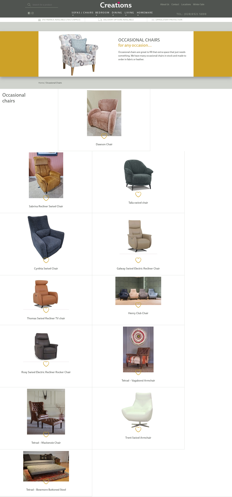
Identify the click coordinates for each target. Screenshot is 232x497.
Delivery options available (118, 19)
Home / (41, 82)
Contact (175, 4)
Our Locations (61, 415)
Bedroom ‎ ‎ (103, 12)
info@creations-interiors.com (52, 456)
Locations (186, 4)
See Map (55, 406)
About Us (164, 4)
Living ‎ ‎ (130, 12)
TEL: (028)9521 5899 (192, 14)
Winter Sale (198, 4)
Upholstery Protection (169, 19)
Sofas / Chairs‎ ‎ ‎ (83, 12)
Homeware (145, 12)
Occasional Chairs (53, 82)
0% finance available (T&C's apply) (61, 19)
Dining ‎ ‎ (118, 12)
